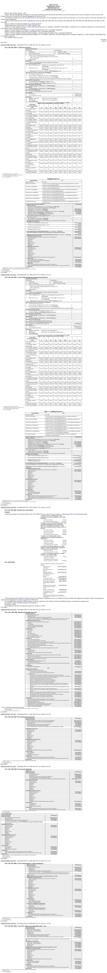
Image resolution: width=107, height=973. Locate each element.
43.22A (36, 24)
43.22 (29, 24)
